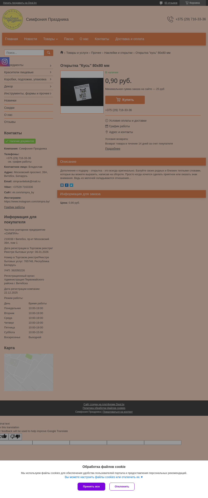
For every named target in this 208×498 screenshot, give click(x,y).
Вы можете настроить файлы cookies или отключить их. (102, 477)
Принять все (91, 486)
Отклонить (122, 486)
